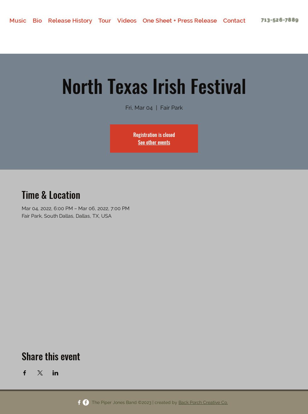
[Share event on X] (40, 372)
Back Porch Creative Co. (203, 402)
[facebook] (79, 402)
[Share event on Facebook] (25, 372)
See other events (154, 142)
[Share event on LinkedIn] (55, 372)
